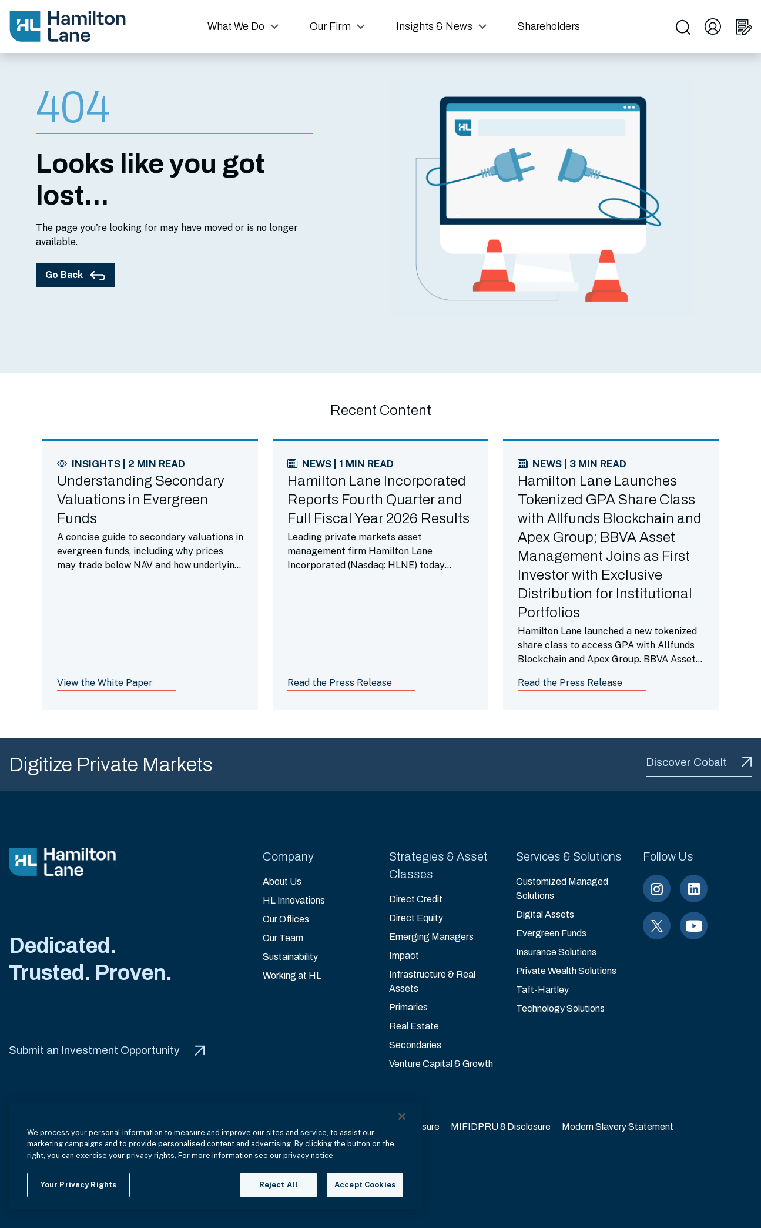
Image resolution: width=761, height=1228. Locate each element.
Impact (404, 956)
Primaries (408, 1007)
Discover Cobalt (699, 762)
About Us (282, 881)
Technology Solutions (560, 1008)
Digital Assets (545, 914)
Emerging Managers (431, 937)
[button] (244, 26)
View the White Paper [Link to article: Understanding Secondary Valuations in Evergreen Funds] (105, 682)
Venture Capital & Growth (441, 1064)
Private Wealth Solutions (566, 971)
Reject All (278, 1184)
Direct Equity (416, 918)
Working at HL (292, 976)
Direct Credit (415, 899)
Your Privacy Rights (78, 1184)
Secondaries (415, 1045)
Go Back (75, 274)
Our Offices (286, 919)
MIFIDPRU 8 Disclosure (501, 1127)
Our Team (283, 938)
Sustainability (290, 957)
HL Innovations (294, 900)
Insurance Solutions (556, 952)
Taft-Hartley (542, 990)
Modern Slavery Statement (617, 1127)
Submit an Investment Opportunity (107, 1050)
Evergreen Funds (551, 933)
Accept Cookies (364, 1184)
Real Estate (414, 1026)
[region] (215, 1156)
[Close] (402, 1116)
